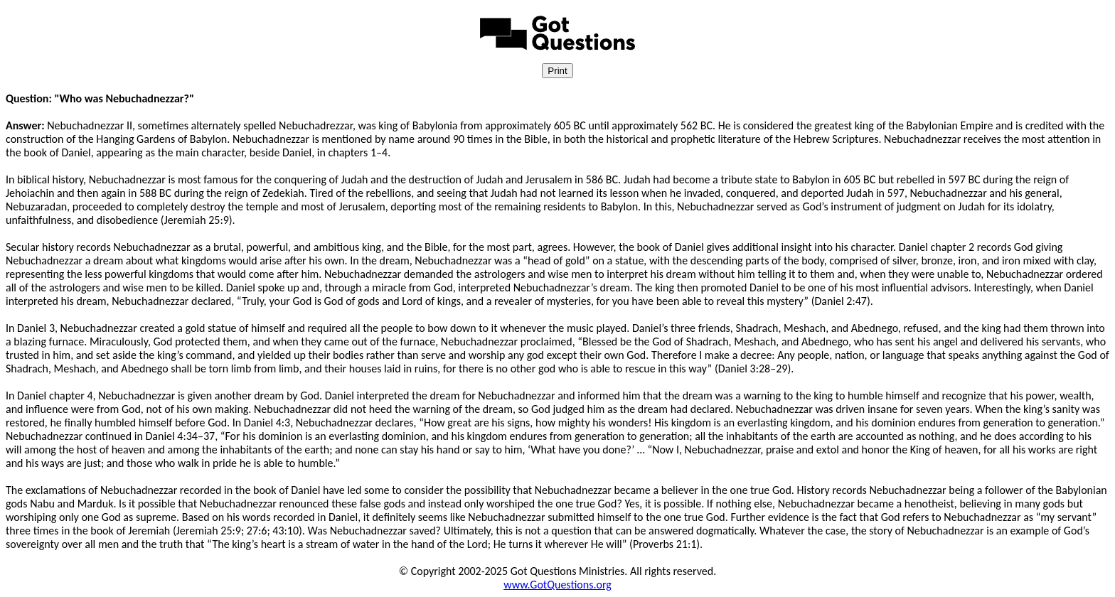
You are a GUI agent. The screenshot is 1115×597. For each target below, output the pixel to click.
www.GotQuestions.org (557, 584)
